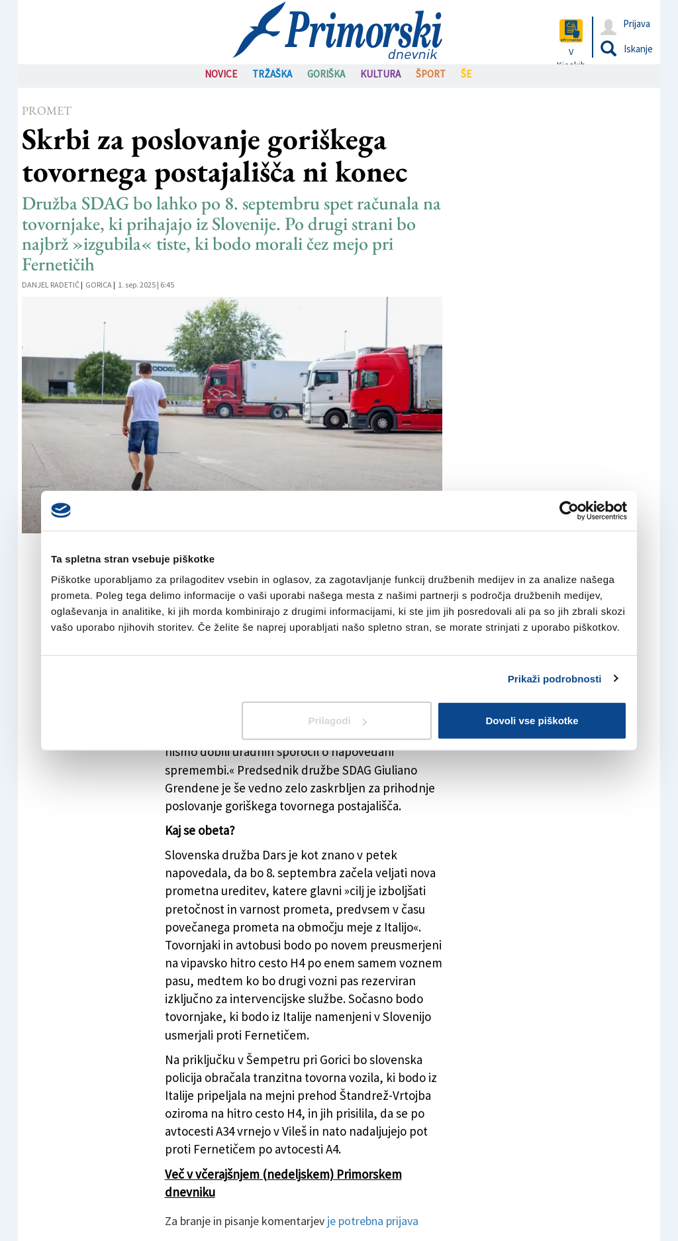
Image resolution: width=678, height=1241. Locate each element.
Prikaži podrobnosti (555, 678)
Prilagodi (338, 720)
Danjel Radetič (50, 285)
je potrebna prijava (372, 1220)
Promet (47, 110)
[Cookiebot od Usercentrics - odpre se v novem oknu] (569, 510)
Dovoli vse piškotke (531, 720)
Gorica (98, 285)
